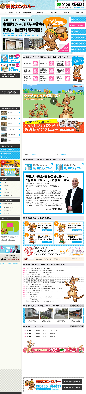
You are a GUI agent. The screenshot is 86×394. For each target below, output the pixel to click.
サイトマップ (6, 213)
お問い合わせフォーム (8, 207)
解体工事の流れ (6, 157)
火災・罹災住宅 (11, 135)
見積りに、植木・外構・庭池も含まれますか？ (37, 274)
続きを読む (34, 154)
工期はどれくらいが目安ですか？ (34, 292)
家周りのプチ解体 (12, 118)
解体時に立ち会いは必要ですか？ (34, 278)
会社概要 (5, 182)
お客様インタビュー (7, 192)
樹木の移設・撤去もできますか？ (34, 295)
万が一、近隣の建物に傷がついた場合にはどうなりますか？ (40, 280)
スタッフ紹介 (6, 185)
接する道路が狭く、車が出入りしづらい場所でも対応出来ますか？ (42, 272)
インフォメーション (7, 210)
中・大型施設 (11, 129)
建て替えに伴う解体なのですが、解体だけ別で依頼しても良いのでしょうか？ (45, 270)
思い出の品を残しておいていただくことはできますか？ (39, 297)
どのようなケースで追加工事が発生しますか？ (37, 284)
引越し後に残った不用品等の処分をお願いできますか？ (39, 276)
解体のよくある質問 (7, 203)
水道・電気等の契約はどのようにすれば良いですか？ (39, 286)
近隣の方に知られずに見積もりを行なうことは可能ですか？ (40, 301)
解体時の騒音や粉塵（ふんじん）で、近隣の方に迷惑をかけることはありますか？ (46, 282)
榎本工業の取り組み (7, 195)
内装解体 (10, 123)
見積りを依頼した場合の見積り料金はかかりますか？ (39, 268)
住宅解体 (10, 112)
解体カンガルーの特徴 (8, 149)
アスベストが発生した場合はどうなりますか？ (37, 290)
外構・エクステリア (13, 140)
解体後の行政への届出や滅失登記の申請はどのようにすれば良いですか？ (44, 288)
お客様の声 (5, 189)
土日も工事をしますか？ (32, 299)
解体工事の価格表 (7, 153)
